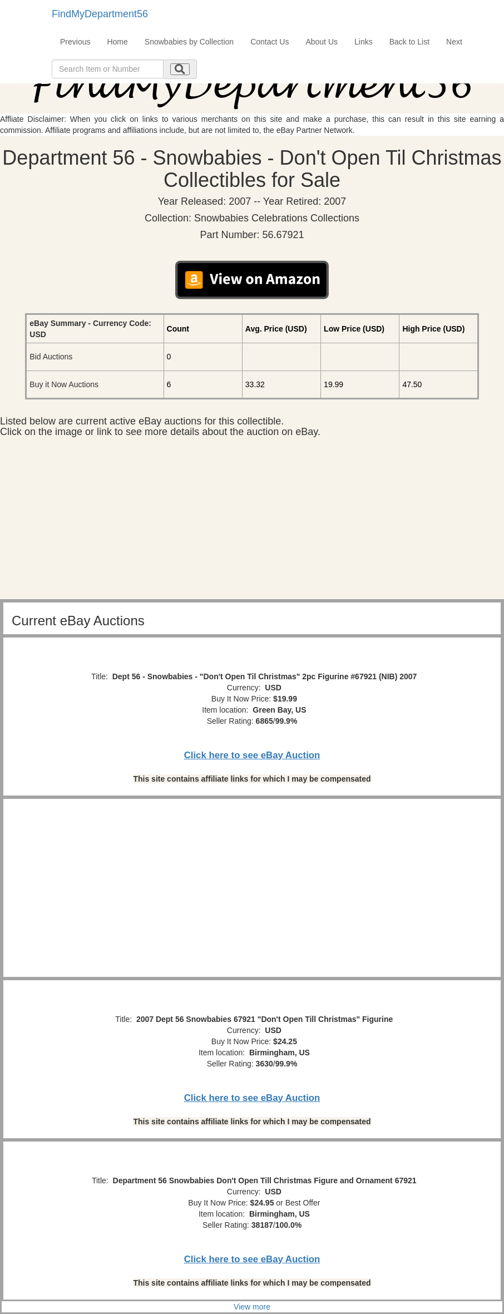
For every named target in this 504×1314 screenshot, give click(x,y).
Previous (75, 41)
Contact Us (269, 41)
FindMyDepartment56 (100, 13)
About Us (321, 41)
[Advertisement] (252, 521)
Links (363, 41)
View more (252, 1306)
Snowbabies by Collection (189, 41)
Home (117, 41)
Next (454, 41)
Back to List (409, 41)
